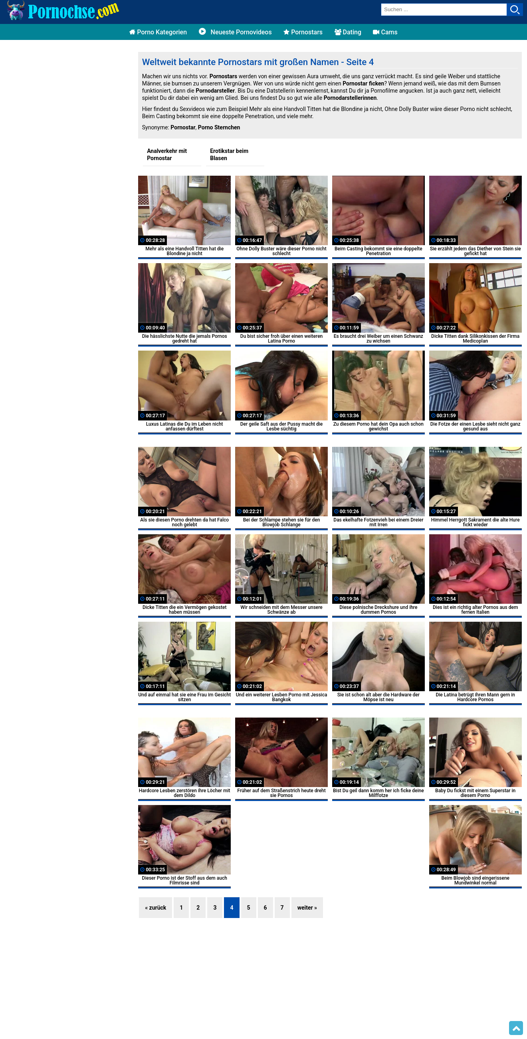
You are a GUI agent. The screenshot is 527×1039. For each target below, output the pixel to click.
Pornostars (303, 32)
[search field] (444, 9)
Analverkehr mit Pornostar (167, 154)
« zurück (155, 907)
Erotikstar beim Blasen (229, 154)
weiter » (307, 907)
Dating (348, 32)
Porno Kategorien (158, 32)
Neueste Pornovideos (235, 32)
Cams (385, 32)
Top (516, 1028)
